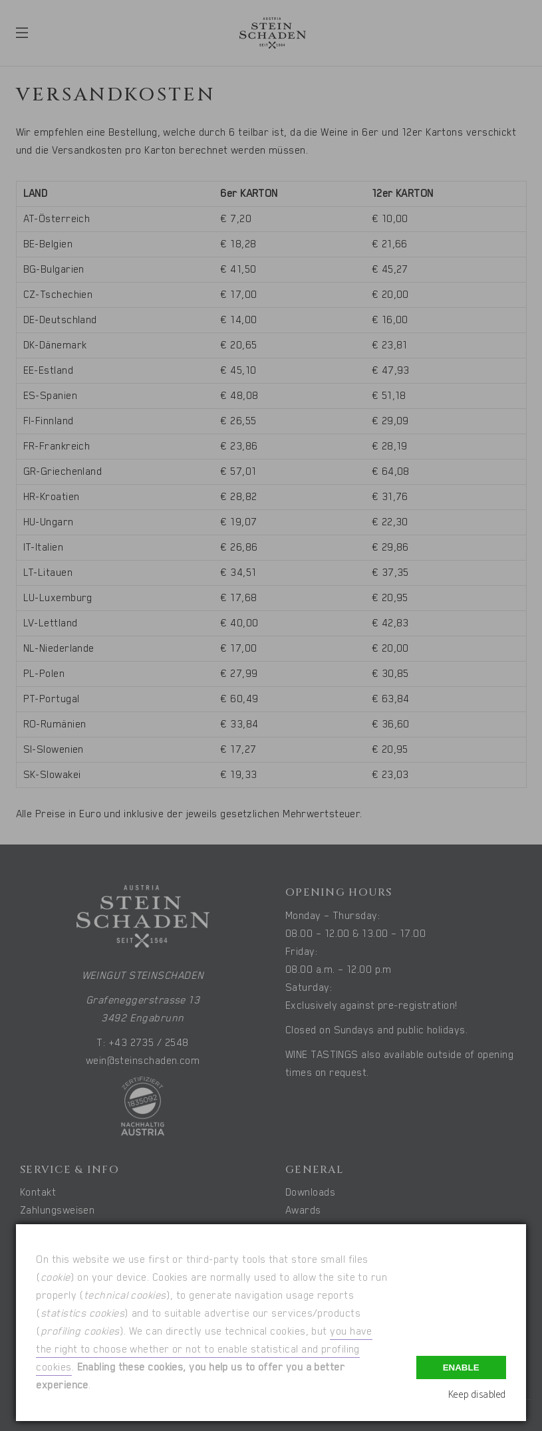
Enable (461, 1367)
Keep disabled (477, 1394)
